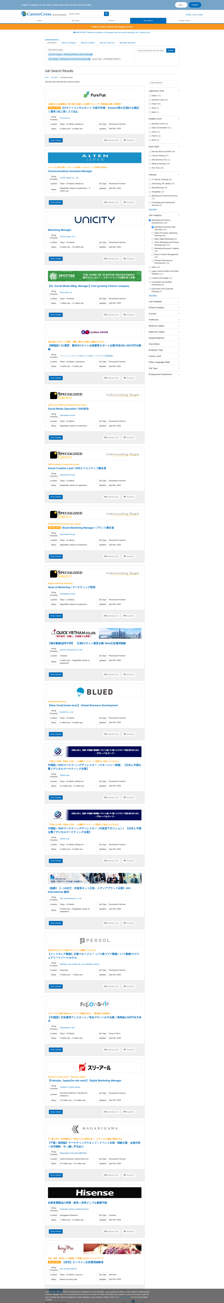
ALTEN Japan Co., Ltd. (69, 178)
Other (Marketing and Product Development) (165, 243)
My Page (75, 20)
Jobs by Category (68, 43)
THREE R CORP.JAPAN (70, 1087)
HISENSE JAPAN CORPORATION (74, 1209)
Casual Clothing (159, 155)
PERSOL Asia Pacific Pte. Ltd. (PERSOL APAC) (79, 964)
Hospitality (156, 192)
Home (39, 20)
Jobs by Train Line (107, 43)
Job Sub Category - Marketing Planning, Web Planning (70, 54)
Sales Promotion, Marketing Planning (164, 234)
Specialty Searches (127, 43)
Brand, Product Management (165, 255)
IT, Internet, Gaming (160, 179)
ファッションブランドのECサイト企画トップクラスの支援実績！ (87, 356)
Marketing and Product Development (159, 221)
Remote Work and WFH (162, 151)
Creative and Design (160, 278)
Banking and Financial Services (163, 197)
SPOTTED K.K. (66, 292)
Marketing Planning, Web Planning (163, 228)
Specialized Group (67, 415)
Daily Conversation (160, 128)
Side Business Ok (159, 160)
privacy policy (125, 1297)
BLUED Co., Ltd (66, 712)
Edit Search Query (56, 50)
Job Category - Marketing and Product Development (69, 59)
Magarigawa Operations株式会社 (73, 1153)
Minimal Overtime (159, 164)
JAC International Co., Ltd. (71, 898)
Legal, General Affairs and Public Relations (164, 272)
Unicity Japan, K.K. (68, 236)
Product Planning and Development (162, 261)
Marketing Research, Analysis (165, 249)
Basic (154, 112)
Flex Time (156, 168)
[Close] (48, 1300)
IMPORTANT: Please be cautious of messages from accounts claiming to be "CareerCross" (112, 32)
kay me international (68, 1269)
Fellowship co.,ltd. (67, 1028)
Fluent (155, 104)
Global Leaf (64, 775)
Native (155, 96)
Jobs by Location (88, 43)
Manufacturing (158, 188)
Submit (171, 50)
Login (180, 5)
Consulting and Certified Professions (160, 283)
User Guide (198, 15)
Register (195, 5)
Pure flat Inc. (65, 118)
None (154, 108)
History (111, 20)
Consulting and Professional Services (162, 203)
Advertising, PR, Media (161, 184)
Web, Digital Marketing (164, 239)
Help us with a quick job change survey (112, 26)
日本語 (188, 15)
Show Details (55, 140)
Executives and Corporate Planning (161, 290)
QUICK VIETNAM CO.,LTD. (71, 650)
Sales (154, 267)
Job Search (148, 20)
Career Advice (184, 20)
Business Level (158, 100)
